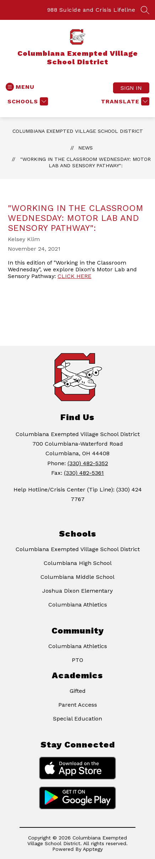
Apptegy (93, 849)
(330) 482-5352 (88, 463)
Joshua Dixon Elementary (77, 590)
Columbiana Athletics (77, 604)
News (85, 148)
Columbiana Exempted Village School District (77, 131)
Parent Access (77, 704)
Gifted (78, 690)
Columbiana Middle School (77, 576)
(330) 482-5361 (84, 472)
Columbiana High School (78, 563)
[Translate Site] (124, 101)
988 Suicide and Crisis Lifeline (91, 9)
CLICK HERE (74, 276)
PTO (77, 660)
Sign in (131, 88)
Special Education (77, 718)
